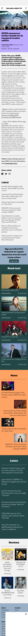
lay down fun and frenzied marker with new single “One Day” (13, 493)
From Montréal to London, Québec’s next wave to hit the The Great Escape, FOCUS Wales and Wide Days (11, 219)
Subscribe (14, 261)
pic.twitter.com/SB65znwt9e (11, 117)
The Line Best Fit (14, 8)
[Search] (2, 8)
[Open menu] (26, 8)
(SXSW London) (13, 48)
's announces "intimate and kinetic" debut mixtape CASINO (11, 210)
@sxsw (4, 109)
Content (17, 608)
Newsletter (5, 610)
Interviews (6, 293)
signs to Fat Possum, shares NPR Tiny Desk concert (12, 189)
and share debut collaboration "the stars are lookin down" (12, 196)
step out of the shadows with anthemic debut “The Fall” (12, 515)
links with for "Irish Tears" (12, 203)
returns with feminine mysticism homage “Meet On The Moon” (13, 504)
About (3, 608)
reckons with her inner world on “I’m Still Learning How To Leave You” (13, 470)
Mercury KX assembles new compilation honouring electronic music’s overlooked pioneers (11, 229)
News (4, 49)
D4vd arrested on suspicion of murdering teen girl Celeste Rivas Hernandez (11, 238)
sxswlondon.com (11, 163)
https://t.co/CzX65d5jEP (9, 115)
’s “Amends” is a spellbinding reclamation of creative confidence (12, 527)
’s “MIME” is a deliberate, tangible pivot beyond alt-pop (13, 481)
